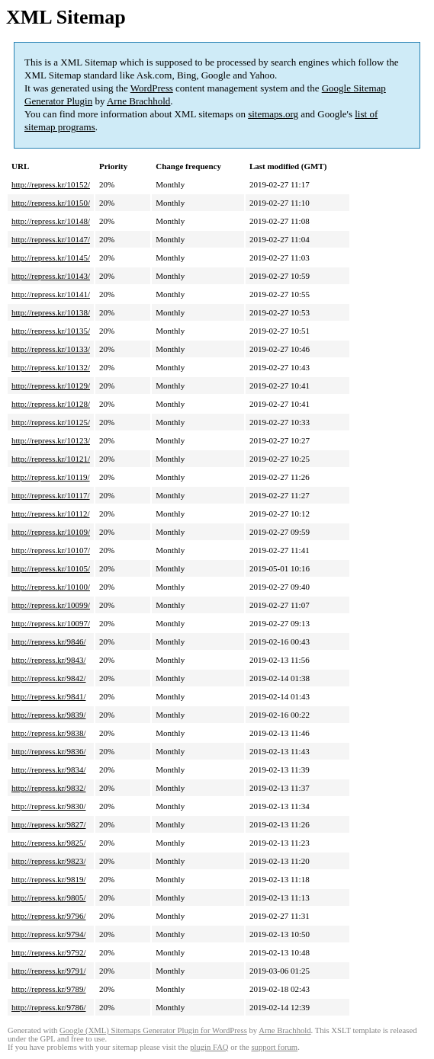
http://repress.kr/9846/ (48, 641)
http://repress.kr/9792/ (48, 952)
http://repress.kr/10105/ (50, 568)
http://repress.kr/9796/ (48, 915)
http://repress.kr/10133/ (50, 349)
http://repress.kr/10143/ (50, 275)
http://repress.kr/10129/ (50, 385)
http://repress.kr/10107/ (50, 550)
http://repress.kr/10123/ (50, 440)
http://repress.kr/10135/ (50, 330)
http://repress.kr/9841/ (48, 696)
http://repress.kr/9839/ (48, 714)
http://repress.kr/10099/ (50, 604)
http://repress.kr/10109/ (50, 531)
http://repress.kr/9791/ (48, 970)
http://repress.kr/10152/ (50, 184)
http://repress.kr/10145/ (50, 257)
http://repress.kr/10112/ (50, 513)
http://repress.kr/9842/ (48, 678)
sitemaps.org (273, 114)
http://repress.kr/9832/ (48, 787)
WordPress (151, 88)
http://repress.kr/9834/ (48, 769)
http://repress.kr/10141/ (50, 294)
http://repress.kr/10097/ (50, 623)
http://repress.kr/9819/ (48, 879)
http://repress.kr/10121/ (50, 458)
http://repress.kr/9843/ (48, 659)
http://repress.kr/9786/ (48, 1007)
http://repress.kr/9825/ (48, 842)
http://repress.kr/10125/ (50, 422)
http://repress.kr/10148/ (50, 221)
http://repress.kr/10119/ (50, 477)
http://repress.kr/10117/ (50, 495)
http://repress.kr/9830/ (48, 806)
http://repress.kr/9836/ (48, 751)
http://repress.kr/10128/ (50, 403)
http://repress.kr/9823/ (48, 860)
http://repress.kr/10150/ (50, 202)
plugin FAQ (209, 1047)
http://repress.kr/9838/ (48, 732)
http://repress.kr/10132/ (50, 367)
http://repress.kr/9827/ (48, 824)
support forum (274, 1047)
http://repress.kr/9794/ (48, 934)
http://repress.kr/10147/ (50, 239)
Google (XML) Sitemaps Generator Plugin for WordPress (153, 1030)
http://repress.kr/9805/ (48, 897)
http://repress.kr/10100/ (50, 586)
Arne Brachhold (138, 101)
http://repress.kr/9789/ (48, 988)
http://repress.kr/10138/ (50, 312)
